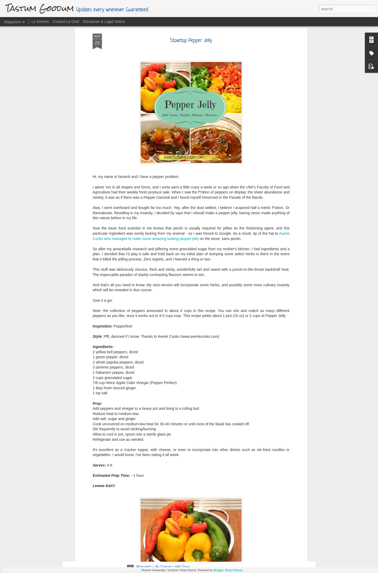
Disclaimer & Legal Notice (104, 21)
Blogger (218, 570)
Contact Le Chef (65, 21)
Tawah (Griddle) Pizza (153, 507)
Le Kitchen (40, 21)
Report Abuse (234, 570)
